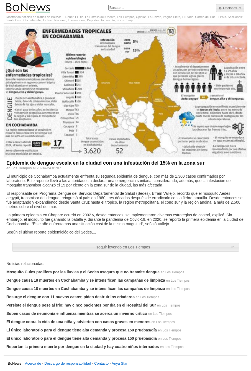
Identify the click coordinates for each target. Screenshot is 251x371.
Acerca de (33, 363)
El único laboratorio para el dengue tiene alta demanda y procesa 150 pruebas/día (81, 330)
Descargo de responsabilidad (67, 363)
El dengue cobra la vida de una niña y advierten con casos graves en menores (78, 322)
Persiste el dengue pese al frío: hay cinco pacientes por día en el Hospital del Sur (81, 305)
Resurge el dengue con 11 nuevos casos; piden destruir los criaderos (70, 297)
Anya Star (119, 363)
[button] (230, 8)
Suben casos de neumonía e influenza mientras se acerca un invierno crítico (76, 313)
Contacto (101, 363)
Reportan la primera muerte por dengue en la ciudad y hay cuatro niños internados (82, 346)
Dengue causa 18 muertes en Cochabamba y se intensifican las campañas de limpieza (85, 280)
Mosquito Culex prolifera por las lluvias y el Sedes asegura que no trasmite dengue (83, 272)
